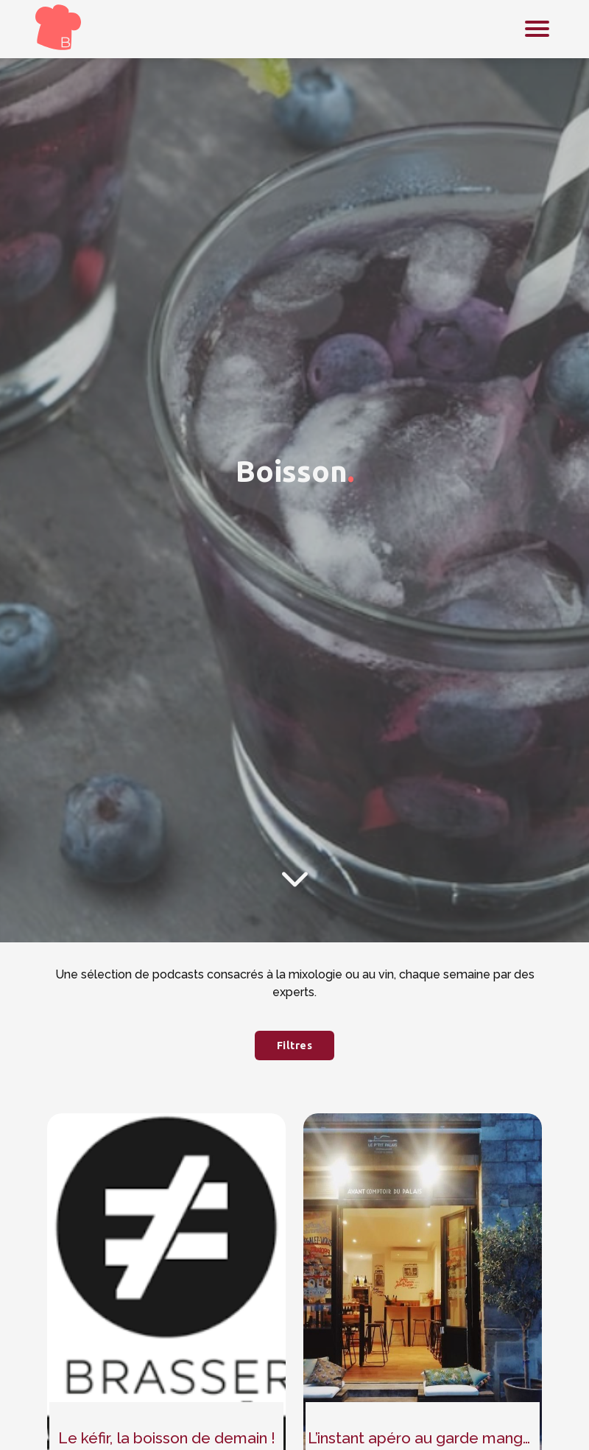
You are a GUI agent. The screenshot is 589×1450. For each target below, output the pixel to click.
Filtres (295, 1045)
